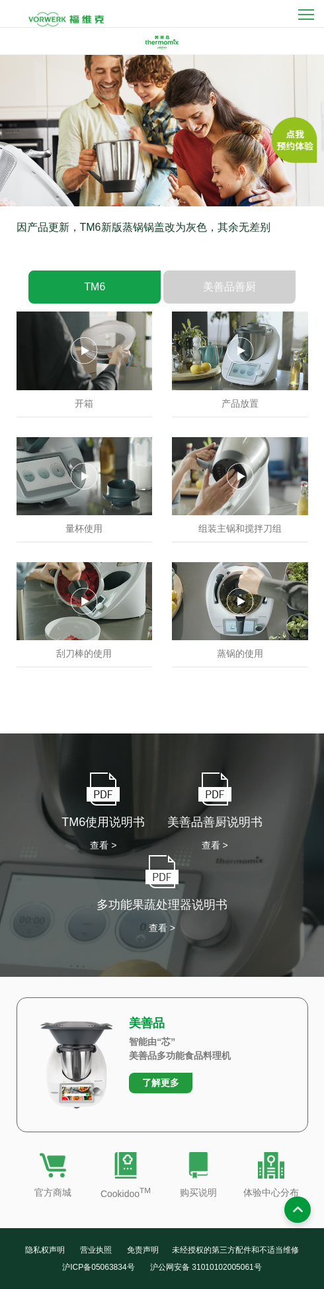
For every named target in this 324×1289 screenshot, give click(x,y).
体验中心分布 (271, 1192)
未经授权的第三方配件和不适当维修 (235, 1250)
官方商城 (52, 1192)
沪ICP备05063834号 (98, 1267)
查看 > (103, 845)
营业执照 (96, 1250)
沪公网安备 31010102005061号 (206, 1267)
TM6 (94, 297)
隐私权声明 (45, 1250)
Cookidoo (126, 1193)
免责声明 (143, 1250)
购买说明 (198, 1192)
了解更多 (160, 1082)
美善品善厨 (229, 297)
